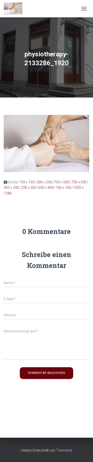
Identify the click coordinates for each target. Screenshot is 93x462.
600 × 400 (46, 188)
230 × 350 (28, 188)
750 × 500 (61, 182)
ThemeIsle (64, 450)
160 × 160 (63, 188)
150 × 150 (26, 182)
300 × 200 (44, 182)
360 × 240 (11, 188)
